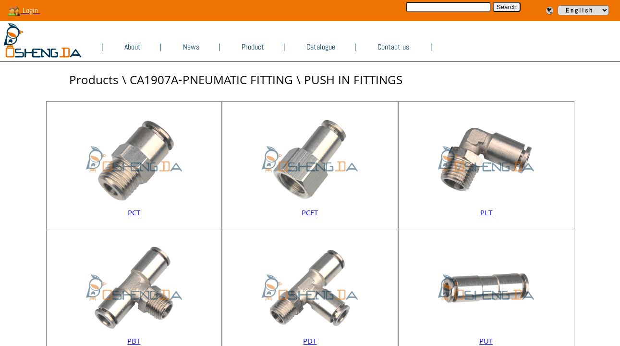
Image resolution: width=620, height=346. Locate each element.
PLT (486, 214)
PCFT (310, 214)
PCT (134, 214)
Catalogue (320, 47)
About (132, 47)
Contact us (393, 47)
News (191, 47)
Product (253, 47)
